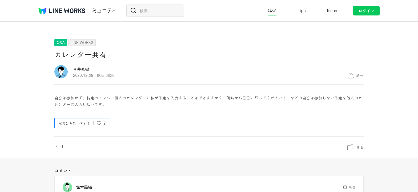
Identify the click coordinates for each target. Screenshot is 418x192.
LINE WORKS (82, 42)
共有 (360, 147)
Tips (302, 10)
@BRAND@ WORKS (61, 11)
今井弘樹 (81, 69)
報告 (360, 75)
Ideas (332, 10)
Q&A (272, 10)
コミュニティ (101, 10)
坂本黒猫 (84, 187)
